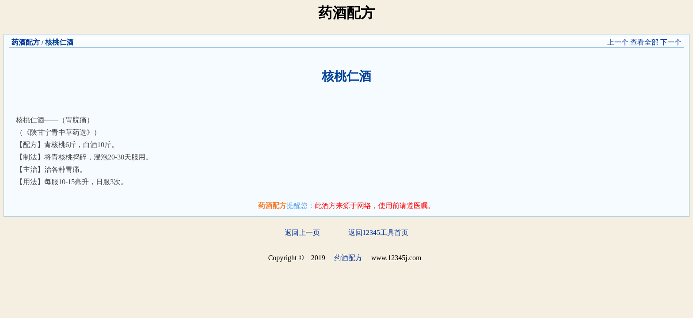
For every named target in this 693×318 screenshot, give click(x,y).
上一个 (617, 42)
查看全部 (644, 42)
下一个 (671, 42)
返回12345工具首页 (378, 232)
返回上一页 (302, 232)
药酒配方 (25, 42)
